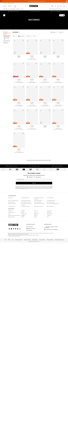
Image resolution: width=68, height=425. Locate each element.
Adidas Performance (11, 290)
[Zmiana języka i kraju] (63, 3)
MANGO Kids (49, 286)
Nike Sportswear (49, 287)
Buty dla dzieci (10, 271)
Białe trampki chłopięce (38, 274)
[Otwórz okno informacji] (66, 1)
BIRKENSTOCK (36, 287)
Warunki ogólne (34, 312)
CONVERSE (23, 289)
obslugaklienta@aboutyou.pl (23, 262)
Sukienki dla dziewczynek (51, 274)
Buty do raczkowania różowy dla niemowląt (26, 278)
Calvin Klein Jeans (24, 287)
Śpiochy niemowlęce (50, 271)
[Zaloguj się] (55, 6)
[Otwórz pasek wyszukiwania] (49, 9)
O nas (5, 312)
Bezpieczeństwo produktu (59, 312)
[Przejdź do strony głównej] (33, 6)
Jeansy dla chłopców (11, 280)
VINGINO (35, 290)
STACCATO (49, 289)
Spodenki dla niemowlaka (25, 280)
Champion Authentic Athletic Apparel (14, 289)
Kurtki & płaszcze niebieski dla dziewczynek (39, 272)
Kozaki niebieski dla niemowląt (39, 277)
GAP (48, 290)
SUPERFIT (22, 290)
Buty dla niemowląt (50, 280)
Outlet (5, 3)
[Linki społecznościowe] (9, 301)
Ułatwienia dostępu (50, 312)
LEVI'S (35, 286)
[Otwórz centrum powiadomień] (58, 6)
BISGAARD (23, 284)
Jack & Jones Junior (11, 286)
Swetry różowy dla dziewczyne (13, 274)
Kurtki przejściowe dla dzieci (38, 280)
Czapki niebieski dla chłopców (26, 274)
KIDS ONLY (23, 286)
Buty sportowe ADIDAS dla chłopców (53, 277)
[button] (54, 32)
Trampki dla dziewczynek (25, 271)
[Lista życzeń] (61, 6)
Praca (13, 312)
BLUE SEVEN (10, 284)
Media (9, 312)
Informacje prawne (42, 312)
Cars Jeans (36, 284)
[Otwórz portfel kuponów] (52, 6)
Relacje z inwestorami (18, 312)
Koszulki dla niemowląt (12, 277)
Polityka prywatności (27, 312)
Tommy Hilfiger (49, 284)
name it (9, 287)
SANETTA (35, 289)
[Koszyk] (64, 6)
